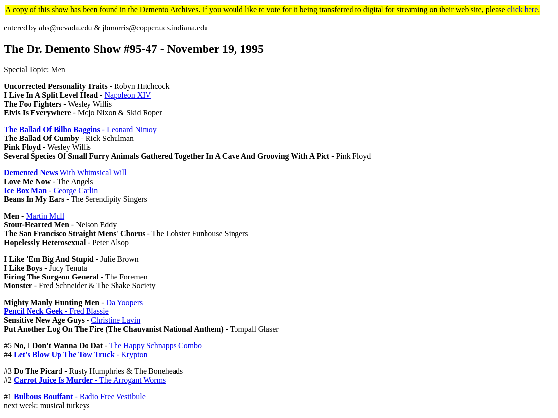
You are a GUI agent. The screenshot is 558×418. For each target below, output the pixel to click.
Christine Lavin (115, 320)
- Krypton (80, 354)
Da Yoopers (124, 302)
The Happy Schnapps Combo (155, 345)
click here (522, 9)
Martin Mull (45, 216)
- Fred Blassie (56, 311)
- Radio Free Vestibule (80, 396)
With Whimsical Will (65, 172)
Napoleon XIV (127, 95)
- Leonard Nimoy (80, 129)
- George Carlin (51, 190)
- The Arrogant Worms (90, 380)
